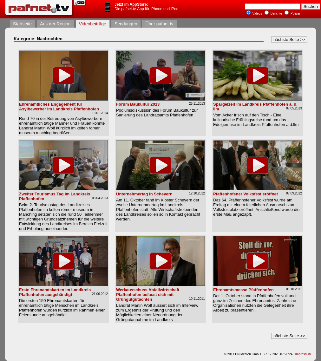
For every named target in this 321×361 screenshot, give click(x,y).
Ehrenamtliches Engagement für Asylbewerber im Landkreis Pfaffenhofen (59, 106)
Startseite (22, 23)
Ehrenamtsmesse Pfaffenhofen (243, 289)
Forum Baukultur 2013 (138, 104)
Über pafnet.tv (159, 23)
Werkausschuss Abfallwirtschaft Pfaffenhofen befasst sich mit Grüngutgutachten (147, 294)
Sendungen (126, 23)
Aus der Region (55, 23)
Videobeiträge (92, 23)
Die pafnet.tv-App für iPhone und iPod (146, 6)
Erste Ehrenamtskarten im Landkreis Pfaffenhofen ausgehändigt (55, 292)
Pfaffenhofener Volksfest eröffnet (245, 194)
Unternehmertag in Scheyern (144, 194)
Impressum (303, 354)
